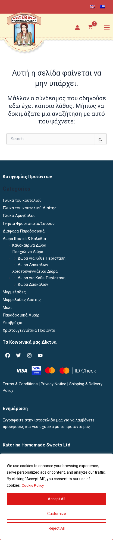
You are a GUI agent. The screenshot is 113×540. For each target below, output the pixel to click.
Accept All (56, 499)
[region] (56, 497)
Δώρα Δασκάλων (33, 264)
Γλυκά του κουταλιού (22, 200)
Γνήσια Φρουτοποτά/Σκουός (29, 223)
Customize (56, 513)
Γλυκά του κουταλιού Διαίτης (29, 208)
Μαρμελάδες (14, 292)
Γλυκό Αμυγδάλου (19, 215)
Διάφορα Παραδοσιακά (24, 231)
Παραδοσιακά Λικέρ (21, 315)
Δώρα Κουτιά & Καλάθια (24, 238)
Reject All (57, 528)
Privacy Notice (53, 383)
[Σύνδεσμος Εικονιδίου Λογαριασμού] (77, 27)
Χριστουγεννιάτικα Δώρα (35, 271)
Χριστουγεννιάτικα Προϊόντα (29, 330)
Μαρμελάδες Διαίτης (22, 299)
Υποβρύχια (12, 322)
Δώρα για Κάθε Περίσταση (41, 258)
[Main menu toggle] (107, 27)
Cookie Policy (33, 485)
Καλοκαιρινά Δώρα (29, 245)
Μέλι (7, 307)
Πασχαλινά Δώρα (27, 251)
